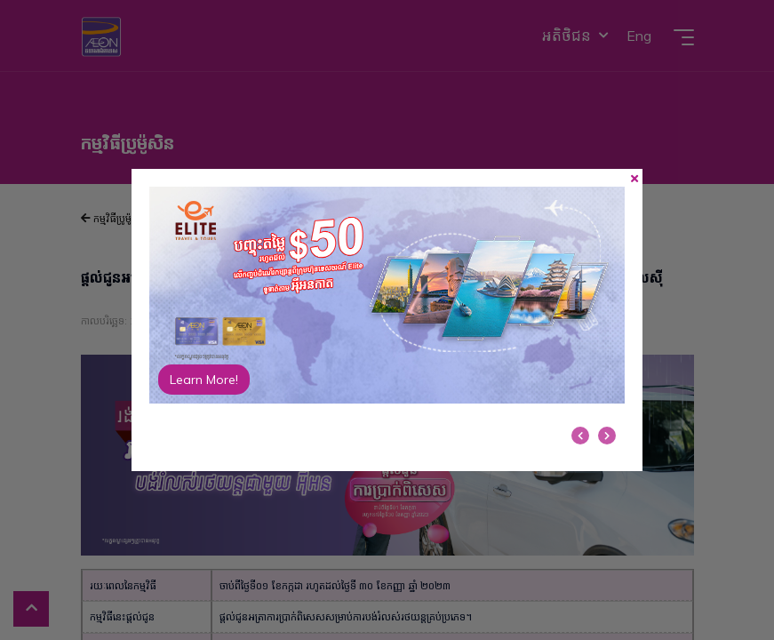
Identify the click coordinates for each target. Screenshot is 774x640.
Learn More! (204, 380)
